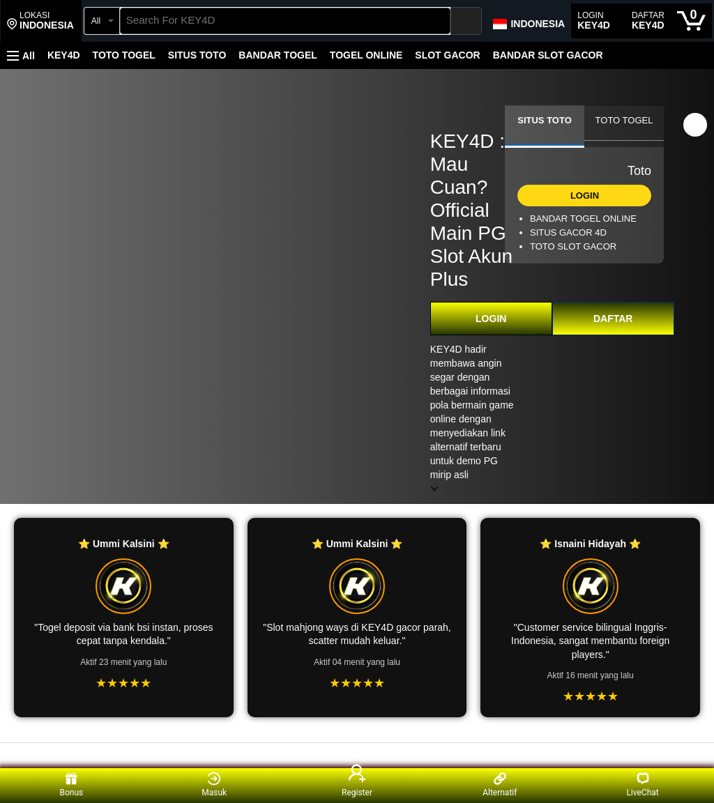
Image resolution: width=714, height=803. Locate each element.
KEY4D (63, 55)
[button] (40, 20)
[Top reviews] (357, 755)
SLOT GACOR (447, 55)
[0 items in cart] (691, 20)
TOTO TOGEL (124, 55)
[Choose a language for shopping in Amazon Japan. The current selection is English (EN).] (528, 20)
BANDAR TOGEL (277, 55)
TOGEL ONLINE (366, 55)
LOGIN (491, 318)
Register (357, 784)
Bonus (72, 784)
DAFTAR (613, 318)
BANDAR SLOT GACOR (548, 55)
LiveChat (642, 784)
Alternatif (500, 784)
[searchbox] (285, 21)
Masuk (214, 784)
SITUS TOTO (197, 55)
